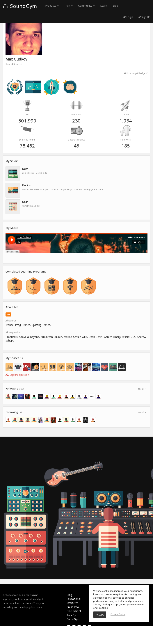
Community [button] (86, 5)
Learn (103, 5)
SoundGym (20, 5)
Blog (115, 5)
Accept (100, 614)
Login (128, 17)
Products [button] (52, 5)
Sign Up (144, 17)
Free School (74, 611)
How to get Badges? (135, 73)
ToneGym (72, 615)
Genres (11, 320)
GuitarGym (73, 619)
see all (142, 388)
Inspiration (13, 332)
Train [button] (68, 5)
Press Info (73, 607)
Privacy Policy (118, 614)
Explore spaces (17, 374)
